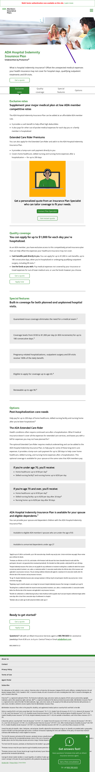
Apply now (19, 282)
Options (78, 90)
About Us (5, 659)
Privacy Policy (7, 669)
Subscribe (5, 685)
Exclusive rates (19, 90)
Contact (4, 664)
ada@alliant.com (64, 639)
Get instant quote (47, 218)
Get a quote (20, 80)
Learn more (68, 3)
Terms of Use (7, 675)
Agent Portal (6, 680)
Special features (61, 90)
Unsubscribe (5, 763)
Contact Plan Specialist (47, 211)
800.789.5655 (72, 767)
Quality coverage (40, 90)
